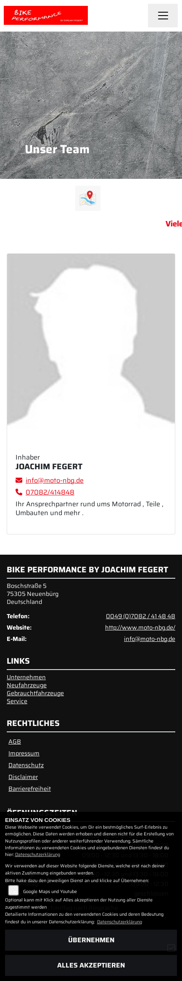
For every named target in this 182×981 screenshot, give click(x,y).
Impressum (24, 753)
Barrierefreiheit (29, 788)
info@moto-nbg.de (149, 638)
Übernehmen (91, 940)
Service (17, 701)
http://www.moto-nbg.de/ (140, 627)
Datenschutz (26, 765)
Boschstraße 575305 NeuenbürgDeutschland (32, 593)
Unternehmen (26, 677)
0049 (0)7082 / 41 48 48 (140, 616)
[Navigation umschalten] (163, 15)
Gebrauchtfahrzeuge (35, 693)
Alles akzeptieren (91, 965)
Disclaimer (23, 777)
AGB (14, 741)
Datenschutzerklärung (37, 854)
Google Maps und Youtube (50, 891)
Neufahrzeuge (27, 685)
